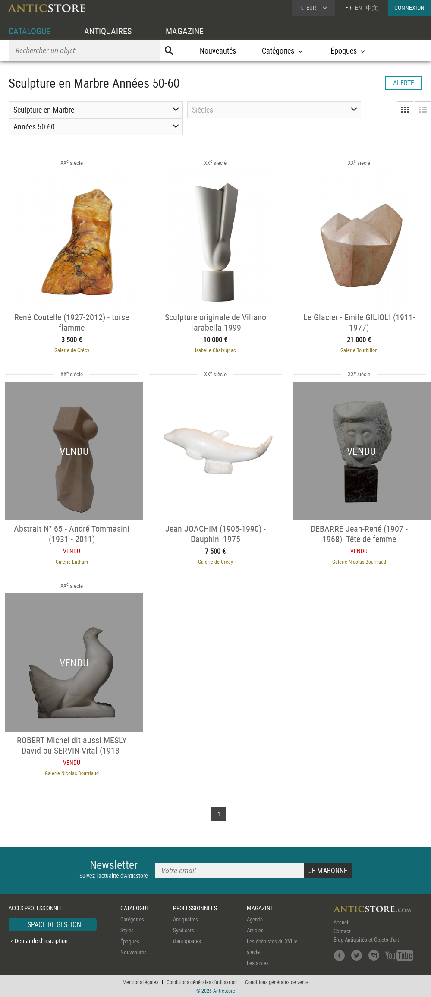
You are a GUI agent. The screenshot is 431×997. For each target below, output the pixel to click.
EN (358, 7)
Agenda (255, 919)
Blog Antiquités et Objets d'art (366, 939)
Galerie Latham (72, 561)
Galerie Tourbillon (359, 350)
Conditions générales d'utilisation (202, 981)
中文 (372, 7)
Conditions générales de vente (277, 981)
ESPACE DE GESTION (52, 924)
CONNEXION (409, 7)
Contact (342, 931)
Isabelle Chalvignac (215, 350)
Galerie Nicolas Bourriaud (359, 561)
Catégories (132, 919)
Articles (255, 930)
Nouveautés (218, 50)
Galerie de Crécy (71, 350)
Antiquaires (185, 919)
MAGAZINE (185, 31)
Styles (127, 930)
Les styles (258, 963)
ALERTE (403, 83)
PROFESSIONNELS (195, 908)
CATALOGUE (29, 31)
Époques (129, 941)
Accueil (341, 922)
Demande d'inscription (41, 941)
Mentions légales (140, 981)
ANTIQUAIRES (108, 31)
